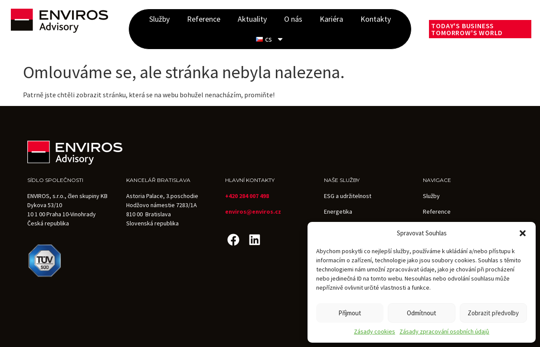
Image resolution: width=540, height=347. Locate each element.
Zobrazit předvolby (493, 313)
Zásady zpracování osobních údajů (444, 331)
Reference (203, 19)
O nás (293, 19)
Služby (159, 19)
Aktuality (252, 19)
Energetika (338, 211)
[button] (522, 233)
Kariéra (331, 19)
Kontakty (375, 19)
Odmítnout (421, 313)
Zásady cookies (374, 331)
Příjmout (349, 313)
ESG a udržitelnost (347, 196)
